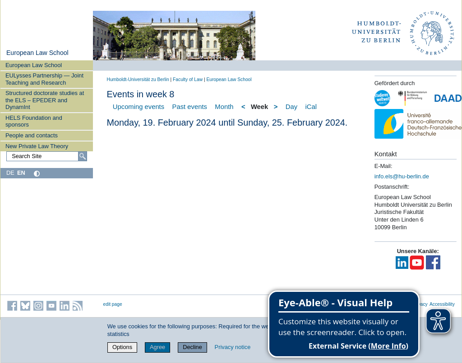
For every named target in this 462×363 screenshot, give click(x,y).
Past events (189, 106)
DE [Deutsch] (10, 172)
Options (122, 347)
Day (291, 106)
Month (224, 106)
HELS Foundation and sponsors (33, 121)
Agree (157, 347)
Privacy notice (233, 347)
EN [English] (21, 172)
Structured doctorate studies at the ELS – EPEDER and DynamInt (44, 100)
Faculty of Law (188, 79)
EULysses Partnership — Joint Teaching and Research (44, 79)
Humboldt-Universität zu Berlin (138, 79)
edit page (112, 304)
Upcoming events (138, 106)
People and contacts (31, 135)
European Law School (37, 52)
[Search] (82, 156)
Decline (192, 347)
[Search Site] (46, 156)
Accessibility (442, 304)
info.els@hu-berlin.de (401, 176)
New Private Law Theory (36, 146)
